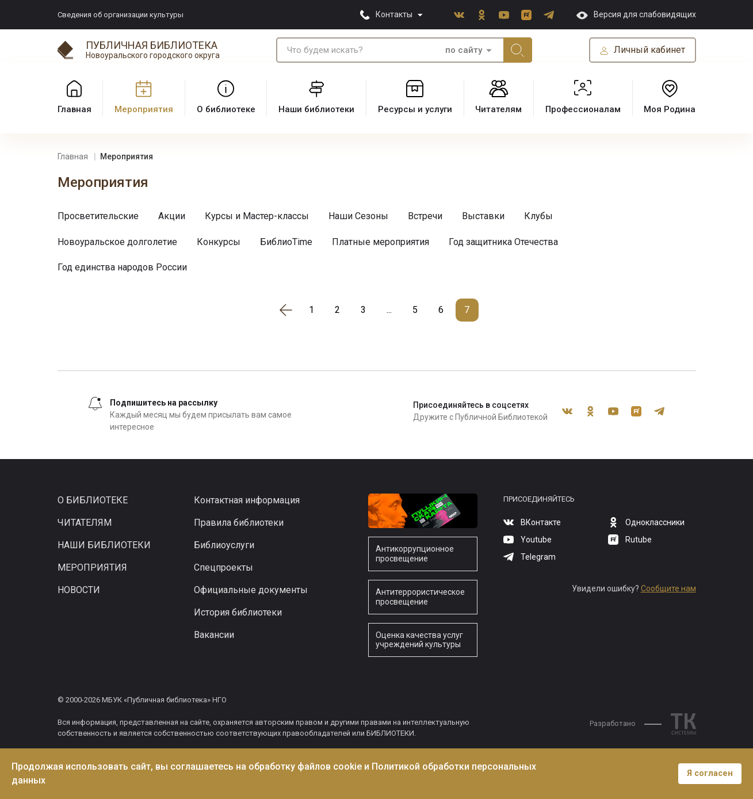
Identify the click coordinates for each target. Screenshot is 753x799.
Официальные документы (251, 589)
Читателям (85, 522)
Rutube (526, 15)
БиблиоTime (286, 241)
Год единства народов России (122, 267)
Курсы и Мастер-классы (257, 216)
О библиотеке (93, 500)
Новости (79, 589)
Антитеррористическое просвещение (420, 596)
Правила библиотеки (239, 522)
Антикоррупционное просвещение (415, 553)
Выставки (483, 216)
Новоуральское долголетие (117, 241)
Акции (171, 216)
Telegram (548, 15)
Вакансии (214, 634)
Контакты (394, 14)
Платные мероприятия (380, 241)
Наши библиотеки (104, 545)
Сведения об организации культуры (121, 14)
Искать (517, 50)
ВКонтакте (459, 15)
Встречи (425, 216)
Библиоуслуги (224, 545)
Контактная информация (247, 500)
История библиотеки (238, 612)
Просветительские (98, 216)
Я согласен (710, 773)
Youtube (504, 15)
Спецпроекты (223, 567)
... (389, 309)
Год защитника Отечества (503, 241)
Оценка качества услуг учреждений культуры (419, 639)
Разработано (626, 723)
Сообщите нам (668, 588)
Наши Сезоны (358, 216)
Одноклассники (481, 15)
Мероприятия (92, 567)
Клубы (538, 216)
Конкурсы (218, 241)
